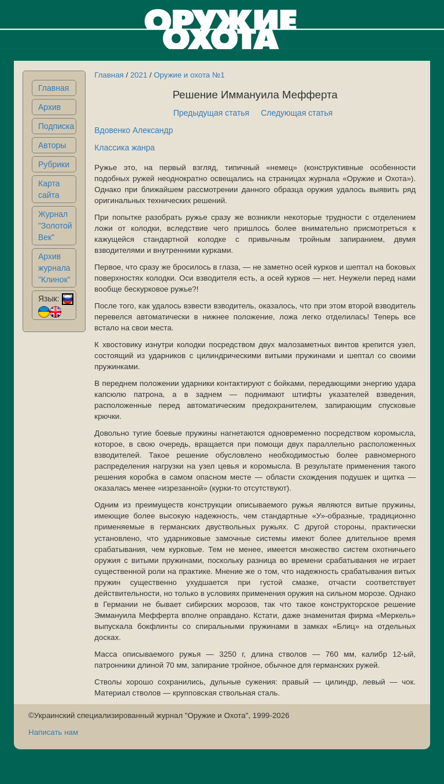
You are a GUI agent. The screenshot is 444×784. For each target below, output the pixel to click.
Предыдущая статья (211, 112)
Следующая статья (296, 112)
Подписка (56, 126)
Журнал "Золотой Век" (55, 225)
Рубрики (53, 164)
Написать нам (53, 732)
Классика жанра (124, 147)
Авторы (52, 145)
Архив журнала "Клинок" (54, 268)
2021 (138, 75)
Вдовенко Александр (133, 130)
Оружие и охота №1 (189, 75)
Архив (49, 107)
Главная (53, 88)
